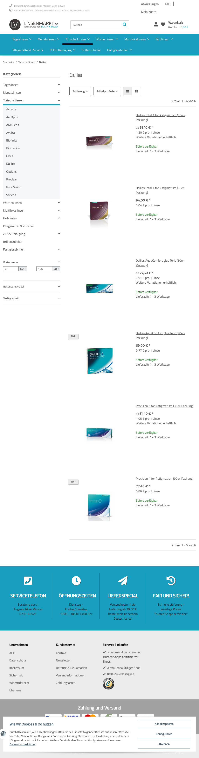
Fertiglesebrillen (13, 249)
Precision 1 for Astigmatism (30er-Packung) (164, 406)
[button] (156, 25)
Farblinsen (10, 218)
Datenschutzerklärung (23, 744)
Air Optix (12, 117)
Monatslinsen (12, 92)
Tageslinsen (10, 84)
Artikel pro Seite (105, 91)
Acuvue (11, 109)
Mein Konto (148, 11)
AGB (12, 653)
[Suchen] (95, 24)
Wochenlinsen (12, 202)
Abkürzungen (150, 4)
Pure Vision (13, 187)
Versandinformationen (70, 675)
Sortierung (78, 91)
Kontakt (61, 653)
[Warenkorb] (178, 25)
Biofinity (11, 140)
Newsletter (63, 660)
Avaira (10, 132)
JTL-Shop (179, 753)
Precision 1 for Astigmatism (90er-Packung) (164, 478)
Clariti (10, 156)
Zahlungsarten (65, 682)
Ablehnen (164, 744)
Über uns (15, 690)
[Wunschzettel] (163, 25)
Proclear (11, 179)
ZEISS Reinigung (14, 233)
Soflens (11, 195)
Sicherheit (16, 675)
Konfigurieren (164, 734)
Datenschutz (17, 660)
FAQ (167, 4)
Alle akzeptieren (164, 723)
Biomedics (13, 148)
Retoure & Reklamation (71, 667)
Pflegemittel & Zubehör (18, 226)
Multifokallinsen (13, 210)
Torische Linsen (13, 100)
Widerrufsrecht (19, 682)
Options (11, 171)
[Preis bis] (44, 268)
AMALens (12, 124)
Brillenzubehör (13, 241)
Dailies (10, 163)
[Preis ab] (11, 268)
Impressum (16, 667)
